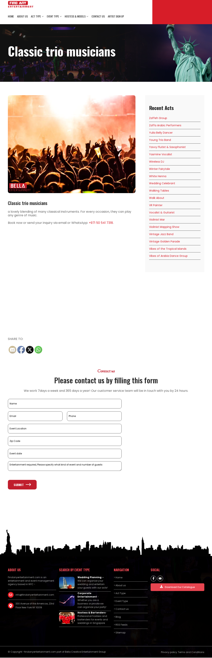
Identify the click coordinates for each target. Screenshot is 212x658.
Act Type (36, 16)
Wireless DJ (156, 162)
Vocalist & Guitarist (162, 213)
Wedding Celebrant (162, 184)
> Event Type (121, 601)
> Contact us (121, 609)
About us (22, 16)
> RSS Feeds (121, 625)
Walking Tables (159, 191)
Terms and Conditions (191, 652)
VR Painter (156, 205)
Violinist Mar (157, 220)
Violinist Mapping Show (164, 227)
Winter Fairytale (159, 169)
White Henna (157, 176)
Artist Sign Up (115, 16)
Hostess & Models (74, 16)
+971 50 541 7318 (101, 223)
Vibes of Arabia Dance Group (168, 256)
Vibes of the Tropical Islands (167, 249)
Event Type (52, 16)
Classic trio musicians (27, 203)
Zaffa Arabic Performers (165, 125)
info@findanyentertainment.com (35, 595)
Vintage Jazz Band (161, 234)
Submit (22, 485)
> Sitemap (119, 633)
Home (11, 16)
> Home (118, 577)
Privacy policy (169, 652)
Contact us (97, 16)
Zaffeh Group (158, 118)
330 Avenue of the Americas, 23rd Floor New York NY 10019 (35, 605)
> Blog (117, 617)
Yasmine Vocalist (160, 155)
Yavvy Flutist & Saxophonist (167, 147)
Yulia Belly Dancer (161, 133)
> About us (120, 585)
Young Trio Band (160, 140)
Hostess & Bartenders (92, 613)
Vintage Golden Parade (164, 242)
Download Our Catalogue (177, 587)
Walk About (156, 198)
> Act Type (119, 593)
